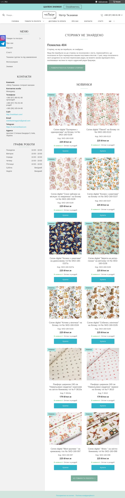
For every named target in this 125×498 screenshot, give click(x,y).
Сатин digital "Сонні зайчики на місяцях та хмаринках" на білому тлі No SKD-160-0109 (65, 196)
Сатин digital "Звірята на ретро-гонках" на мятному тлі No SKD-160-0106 (103, 261)
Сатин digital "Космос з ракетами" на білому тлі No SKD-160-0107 (103, 195)
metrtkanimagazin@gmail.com (18, 121)
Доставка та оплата (57, 21)
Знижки (9, 66)
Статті (100, 21)
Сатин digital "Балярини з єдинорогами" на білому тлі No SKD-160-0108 (65, 132)
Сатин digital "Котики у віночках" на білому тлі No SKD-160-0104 (65, 324)
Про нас (75, 21)
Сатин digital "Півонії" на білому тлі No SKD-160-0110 (102, 130)
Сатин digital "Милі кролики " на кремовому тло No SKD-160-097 (65, 450)
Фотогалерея (12, 62)
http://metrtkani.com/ (14, 114)
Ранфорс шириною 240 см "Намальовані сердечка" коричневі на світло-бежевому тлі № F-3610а (65, 387)
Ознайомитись (73, 7)
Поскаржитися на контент (65, 495)
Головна (15, 21)
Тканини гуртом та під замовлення (21, 57)
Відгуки (9, 48)
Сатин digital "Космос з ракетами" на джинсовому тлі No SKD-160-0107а (65, 261)
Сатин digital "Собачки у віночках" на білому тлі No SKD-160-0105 (103, 324)
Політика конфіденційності (85, 495)
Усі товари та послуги (83, 478)
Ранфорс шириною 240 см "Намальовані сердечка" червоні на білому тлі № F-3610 (103, 387)
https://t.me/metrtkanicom (16, 127)
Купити (65, 151)
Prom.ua (74, 493)
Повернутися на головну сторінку (67, 68)
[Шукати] (3, 15)
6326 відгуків (103, 2)
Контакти (88, 21)
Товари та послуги (33, 21)
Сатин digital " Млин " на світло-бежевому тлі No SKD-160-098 (103, 450)
